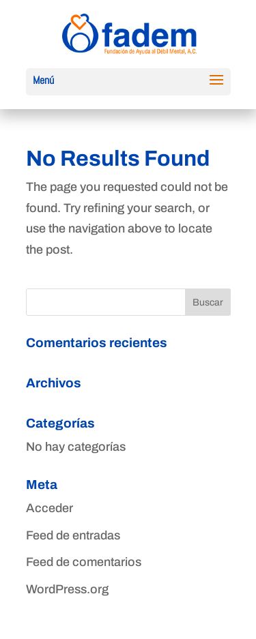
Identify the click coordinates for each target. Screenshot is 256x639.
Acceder (49, 508)
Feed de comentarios (83, 562)
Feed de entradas (73, 535)
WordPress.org (67, 589)
